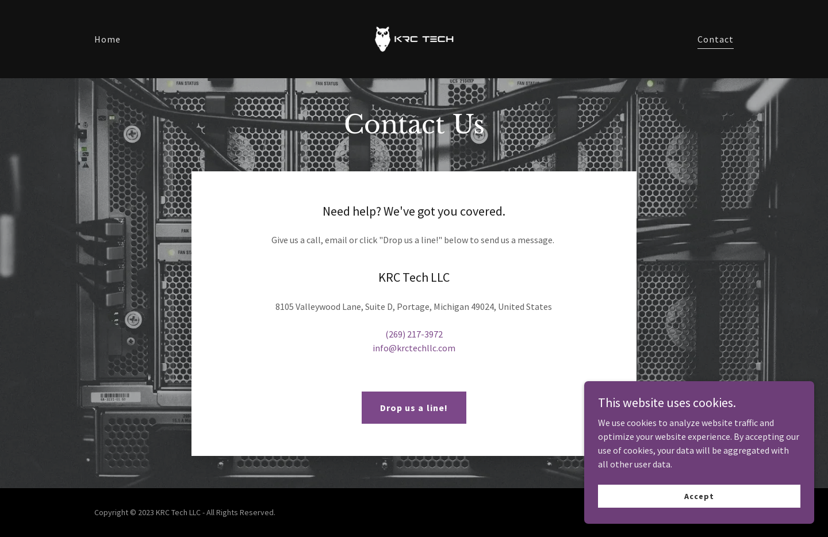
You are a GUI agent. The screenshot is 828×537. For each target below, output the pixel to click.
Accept (699, 495)
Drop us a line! (413, 407)
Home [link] (107, 39)
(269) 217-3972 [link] (414, 334)
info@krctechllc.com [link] (414, 348)
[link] (414, 38)
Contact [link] (715, 39)
